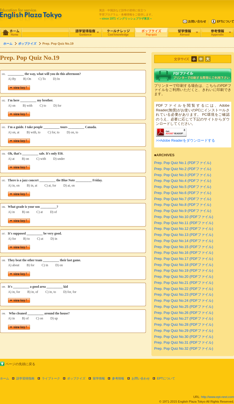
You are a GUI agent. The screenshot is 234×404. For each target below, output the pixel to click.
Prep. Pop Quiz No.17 (171, 259)
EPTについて (166, 378)
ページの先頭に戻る (20, 364)
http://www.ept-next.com (217, 396)
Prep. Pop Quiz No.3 (170, 175)
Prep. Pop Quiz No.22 (171, 289)
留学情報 (99, 378)
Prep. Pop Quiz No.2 (170, 169)
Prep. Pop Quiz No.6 (170, 193)
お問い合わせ (141, 378)
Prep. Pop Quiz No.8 (170, 205)
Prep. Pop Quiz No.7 (170, 199)
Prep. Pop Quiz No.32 (171, 348)
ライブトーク (51, 378)
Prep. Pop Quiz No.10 (171, 217)
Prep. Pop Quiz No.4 (170, 181)
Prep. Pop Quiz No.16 (171, 253)
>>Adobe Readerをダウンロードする (185, 140)
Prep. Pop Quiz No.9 (170, 211)
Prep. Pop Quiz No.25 (171, 307)
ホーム (7, 43)
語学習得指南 (25, 378)
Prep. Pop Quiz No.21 (171, 283)
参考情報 (118, 378)
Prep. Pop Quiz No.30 (171, 337)
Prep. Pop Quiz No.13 (171, 235)
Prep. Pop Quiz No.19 (171, 270)
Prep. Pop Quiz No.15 (171, 247)
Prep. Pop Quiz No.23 (171, 294)
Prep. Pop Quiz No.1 (170, 163)
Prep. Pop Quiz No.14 (171, 241)
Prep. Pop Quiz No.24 (171, 300)
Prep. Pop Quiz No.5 (170, 187)
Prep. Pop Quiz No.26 (171, 313)
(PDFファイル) (199, 163)
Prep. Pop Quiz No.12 (171, 229)
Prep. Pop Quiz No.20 (171, 276)
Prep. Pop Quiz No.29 (171, 330)
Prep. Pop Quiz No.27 (171, 318)
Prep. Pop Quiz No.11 (171, 223)
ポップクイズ (27, 43)
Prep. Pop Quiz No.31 (171, 342)
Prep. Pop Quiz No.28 (171, 324)
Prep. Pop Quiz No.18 (171, 265)
